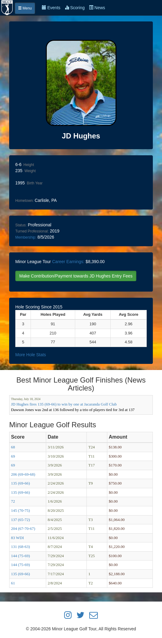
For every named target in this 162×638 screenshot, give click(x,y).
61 (13, 583)
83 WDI (17, 537)
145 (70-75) (20, 510)
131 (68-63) (20, 546)
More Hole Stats (30, 354)
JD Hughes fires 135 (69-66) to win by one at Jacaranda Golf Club (64, 404)
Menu (25, 8)
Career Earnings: (68, 261)
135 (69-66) (20, 483)
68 (13, 447)
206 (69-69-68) (23, 474)
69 (13, 456)
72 (13, 501)
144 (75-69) (20, 555)
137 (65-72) (20, 519)
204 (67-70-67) (23, 528)
